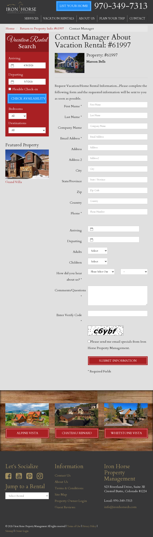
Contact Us (63, 475)
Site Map (61, 494)
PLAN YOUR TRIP (112, 18)
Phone (76, 213)
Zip (79, 192)
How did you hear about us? (69, 276)
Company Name (70, 128)
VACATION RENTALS (58, 18)
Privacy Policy (89, 526)
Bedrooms (15, 109)
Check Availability (28, 98)
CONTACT (137, 18)
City (79, 170)
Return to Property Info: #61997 (42, 28)
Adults (77, 252)
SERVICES (32, 18)
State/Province (72, 181)
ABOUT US (87, 18)
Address (76, 149)
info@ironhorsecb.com (120, 507)
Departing (15, 74)
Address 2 (75, 160)
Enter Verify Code (69, 318)
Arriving (14, 58)
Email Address (71, 138)
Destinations (17, 123)
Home (10, 28)
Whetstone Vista (126, 433)
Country (76, 202)
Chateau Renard (77, 433)
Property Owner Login (71, 501)
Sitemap (9, 531)
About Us (61, 482)
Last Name (73, 117)
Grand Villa (13, 182)
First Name (73, 106)
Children (75, 262)
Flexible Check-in (23, 89)
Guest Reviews (65, 507)
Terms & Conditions (69, 488)
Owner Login (21, 531)
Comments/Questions (70, 293)
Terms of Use (73, 526)
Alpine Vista (27, 433)
